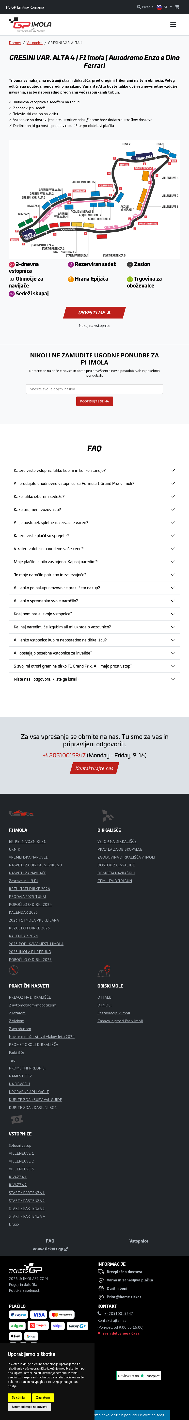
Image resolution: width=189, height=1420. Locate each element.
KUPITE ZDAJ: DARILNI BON (33, 1107)
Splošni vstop (20, 1145)
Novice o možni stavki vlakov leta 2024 (42, 1036)
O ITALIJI (105, 997)
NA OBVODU (19, 1083)
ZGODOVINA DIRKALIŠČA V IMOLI (126, 857)
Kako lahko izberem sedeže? (39, 496)
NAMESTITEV (20, 1075)
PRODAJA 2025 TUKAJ (27, 896)
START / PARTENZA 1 (27, 1192)
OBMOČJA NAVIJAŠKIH (116, 872)
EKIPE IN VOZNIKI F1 (27, 841)
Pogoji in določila (23, 1284)
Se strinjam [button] (19, 1397)
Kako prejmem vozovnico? (37, 509)
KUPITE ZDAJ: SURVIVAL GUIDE (35, 1099)
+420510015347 (64, 755)
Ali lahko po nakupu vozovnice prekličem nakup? (57, 587)
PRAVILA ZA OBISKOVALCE (119, 849)
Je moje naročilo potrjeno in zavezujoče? (50, 574)
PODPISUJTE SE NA (94, 401)
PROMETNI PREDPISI (27, 1068)
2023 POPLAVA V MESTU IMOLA (36, 943)
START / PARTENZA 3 (27, 1208)
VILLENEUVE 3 (21, 1168)
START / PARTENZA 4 (27, 1216)
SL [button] (163, 7)
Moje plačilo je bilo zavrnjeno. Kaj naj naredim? (55, 561)
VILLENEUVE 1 (21, 1153)
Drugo (14, 1224)
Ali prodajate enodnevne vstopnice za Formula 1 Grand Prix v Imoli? (74, 483)
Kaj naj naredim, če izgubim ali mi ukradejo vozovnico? (62, 626)
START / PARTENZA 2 (27, 1200)
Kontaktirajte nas (94, 768)
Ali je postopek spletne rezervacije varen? (51, 522)
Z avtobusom (20, 1028)
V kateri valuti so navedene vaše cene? (48, 548)
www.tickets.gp (50, 1249)
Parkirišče (16, 1052)
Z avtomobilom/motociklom (32, 1005)
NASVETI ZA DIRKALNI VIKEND (35, 864)
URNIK (14, 849)
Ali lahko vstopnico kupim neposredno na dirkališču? (60, 639)
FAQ (50, 1241)
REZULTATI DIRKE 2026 (29, 888)
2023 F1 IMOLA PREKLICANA (34, 920)
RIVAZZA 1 (18, 1176)
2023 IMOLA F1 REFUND (30, 951)
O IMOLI (104, 1005)
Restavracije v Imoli (113, 1012)
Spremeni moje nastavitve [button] (29, 1407)
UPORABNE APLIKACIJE (29, 1091)
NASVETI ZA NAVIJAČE (27, 872)
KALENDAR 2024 (23, 935)
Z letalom (17, 1012)
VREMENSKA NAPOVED (28, 857)
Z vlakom (16, 1020)
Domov (15, 42)
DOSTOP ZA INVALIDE (116, 864)
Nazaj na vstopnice (94, 325)
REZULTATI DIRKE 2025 (29, 927)
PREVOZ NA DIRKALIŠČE (30, 997)
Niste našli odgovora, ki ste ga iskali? (46, 679)
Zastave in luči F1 (23, 880)
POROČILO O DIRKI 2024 (30, 904)
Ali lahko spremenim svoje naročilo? (46, 600)
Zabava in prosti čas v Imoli (120, 1020)
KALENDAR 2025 (23, 912)
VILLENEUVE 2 (21, 1161)
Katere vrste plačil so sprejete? (41, 535)
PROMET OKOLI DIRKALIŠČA (33, 1044)
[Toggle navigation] (173, 25)
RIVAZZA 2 (18, 1184)
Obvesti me (94, 312)
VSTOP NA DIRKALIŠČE (117, 841)
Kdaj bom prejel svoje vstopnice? (43, 613)
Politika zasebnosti (24, 1290)
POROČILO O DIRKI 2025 (30, 959)
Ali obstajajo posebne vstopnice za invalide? (53, 652)
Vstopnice (35, 42)
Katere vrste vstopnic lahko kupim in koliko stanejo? (60, 470)
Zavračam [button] (43, 1397)
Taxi (12, 1060)
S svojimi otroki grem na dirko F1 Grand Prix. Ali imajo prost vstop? (73, 666)
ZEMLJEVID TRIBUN (114, 880)
